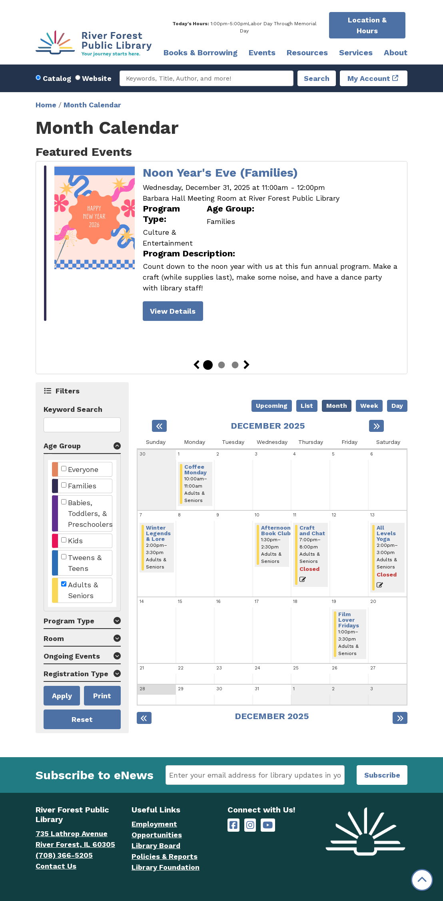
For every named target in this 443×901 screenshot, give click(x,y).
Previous (196, 365)
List (307, 405)
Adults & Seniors (83, 590)
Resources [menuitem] (307, 52)
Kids (75, 540)
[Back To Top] (422, 880)
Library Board (156, 845)
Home (46, 105)
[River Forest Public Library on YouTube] (268, 825)
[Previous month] (159, 426)
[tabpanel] (221, 244)
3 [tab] (235, 365)
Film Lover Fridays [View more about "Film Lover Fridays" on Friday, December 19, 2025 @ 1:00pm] (348, 619)
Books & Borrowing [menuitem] (200, 52)
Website (97, 78)
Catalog (57, 78)
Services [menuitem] (356, 52)
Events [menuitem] (262, 52)
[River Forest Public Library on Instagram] (250, 825)
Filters (68, 390)
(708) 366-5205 (64, 855)
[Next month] (376, 426)
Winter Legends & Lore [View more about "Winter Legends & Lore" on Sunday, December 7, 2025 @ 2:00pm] (158, 533)
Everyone (83, 469)
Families (82, 486)
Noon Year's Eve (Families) (220, 172)
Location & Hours (367, 25)
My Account (368, 78)
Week (369, 405)
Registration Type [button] (76, 673)
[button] (244, 27)
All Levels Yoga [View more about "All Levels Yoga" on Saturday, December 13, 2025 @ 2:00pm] (386, 533)
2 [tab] (221, 365)
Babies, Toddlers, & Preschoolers (90, 513)
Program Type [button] (69, 621)
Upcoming (271, 405)
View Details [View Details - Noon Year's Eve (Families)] (173, 311)
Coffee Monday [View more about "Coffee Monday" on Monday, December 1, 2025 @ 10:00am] (195, 469)
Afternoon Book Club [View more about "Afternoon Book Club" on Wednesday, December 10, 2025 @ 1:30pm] (276, 530)
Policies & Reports (165, 856)
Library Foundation (166, 867)
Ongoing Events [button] (72, 656)
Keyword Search (73, 409)
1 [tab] (208, 365)
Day (397, 405)
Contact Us (56, 866)
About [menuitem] (395, 52)
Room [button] (54, 638)
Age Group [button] (62, 445)
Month (336, 405)
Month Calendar (92, 105)
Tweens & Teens (85, 562)
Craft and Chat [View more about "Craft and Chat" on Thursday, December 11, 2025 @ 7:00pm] (312, 530)
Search (316, 78)
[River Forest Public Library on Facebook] (233, 825)
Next (246, 365)
